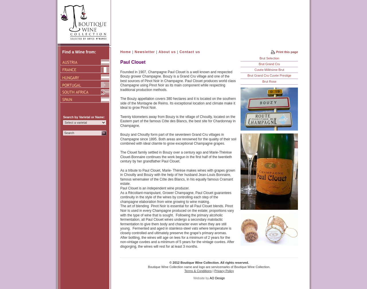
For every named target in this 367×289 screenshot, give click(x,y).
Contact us (189, 52)
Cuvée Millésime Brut (269, 69)
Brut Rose (269, 81)
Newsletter (145, 52)
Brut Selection (269, 58)
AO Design (217, 278)
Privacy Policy (224, 271)
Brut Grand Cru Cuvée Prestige (269, 75)
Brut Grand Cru (269, 64)
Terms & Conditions (198, 271)
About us (167, 52)
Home (125, 52)
